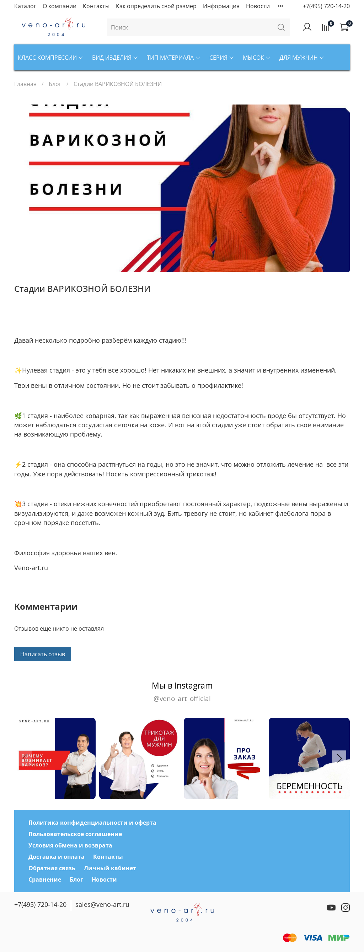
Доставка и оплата (56, 857)
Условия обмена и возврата (70, 845)
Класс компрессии (51, 57)
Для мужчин (302, 57)
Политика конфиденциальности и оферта (92, 823)
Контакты (96, 6)
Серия (221, 57)
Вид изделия (115, 57)
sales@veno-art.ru (102, 904)
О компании (59, 6)
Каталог (25, 6)
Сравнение (44, 879)
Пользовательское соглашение (75, 834)
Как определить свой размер (156, 6)
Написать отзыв (42, 654)
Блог (55, 84)
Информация (221, 6)
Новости (258, 6)
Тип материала (173, 57)
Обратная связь (51, 868)
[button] (339, 758)
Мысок (257, 57)
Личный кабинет (110, 868)
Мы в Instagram (182, 692)
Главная (25, 84)
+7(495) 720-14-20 (326, 6)
